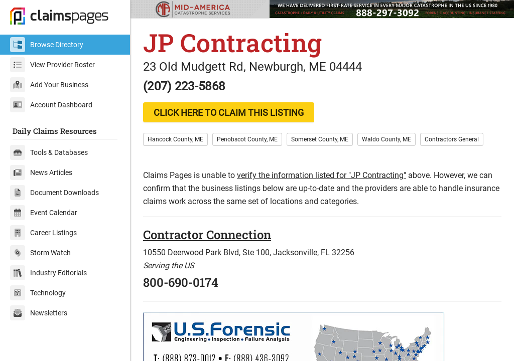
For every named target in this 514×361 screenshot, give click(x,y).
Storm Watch (40, 252)
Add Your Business (49, 84)
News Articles (41, 172)
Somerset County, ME (319, 139)
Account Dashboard (51, 104)
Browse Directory (46, 44)
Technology (38, 292)
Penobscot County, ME (247, 139)
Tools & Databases (49, 152)
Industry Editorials (48, 272)
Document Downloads (54, 192)
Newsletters (38, 312)
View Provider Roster (52, 64)
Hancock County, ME (175, 139)
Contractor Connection (207, 235)
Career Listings (43, 232)
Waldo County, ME (386, 139)
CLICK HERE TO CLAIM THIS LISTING (229, 112)
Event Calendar (43, 212)
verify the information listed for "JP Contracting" (321, 175)
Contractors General (452, 139)
